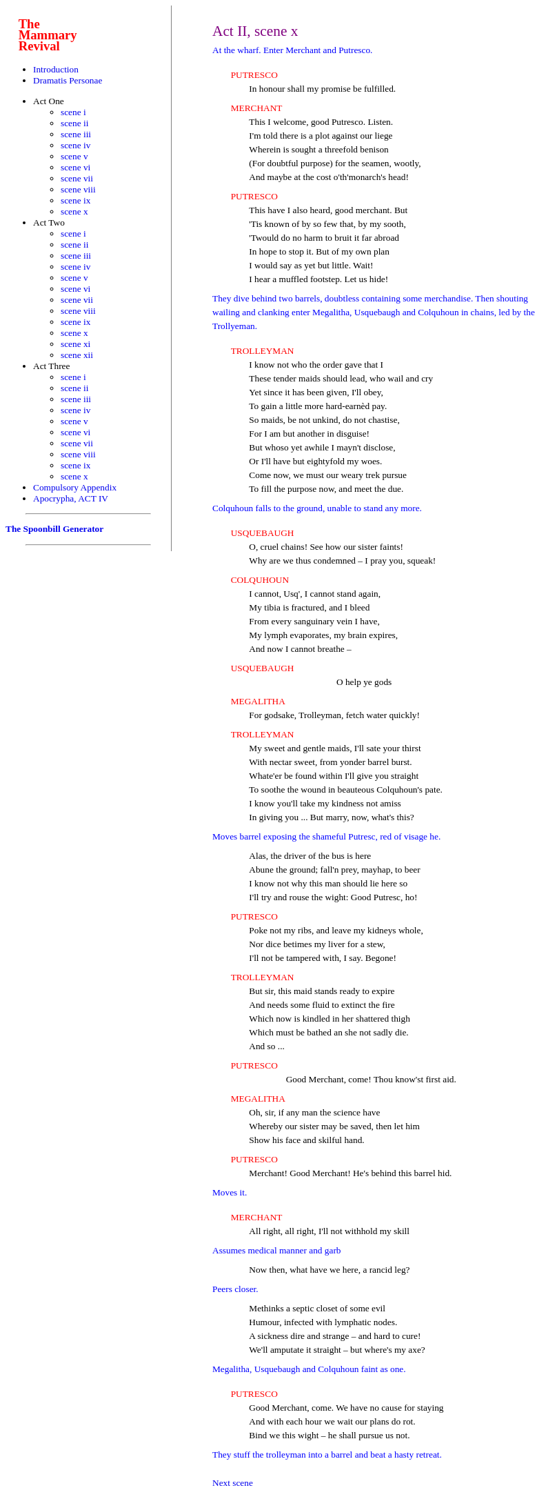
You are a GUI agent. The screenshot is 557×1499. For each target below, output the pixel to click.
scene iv (75, 145)
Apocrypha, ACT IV (70, 498)
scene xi (75, 344)
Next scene (232, 1483)
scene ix (75, 200)
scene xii (77, 355)
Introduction (56, 69)
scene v (74, 156)
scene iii (76, 134)
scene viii (78, 189)
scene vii (77, 178)
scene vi (75, 167)
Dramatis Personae (67, 80)
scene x (74, 211)
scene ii (74, 123)
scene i (73, 112)
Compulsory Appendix (75, 487)
